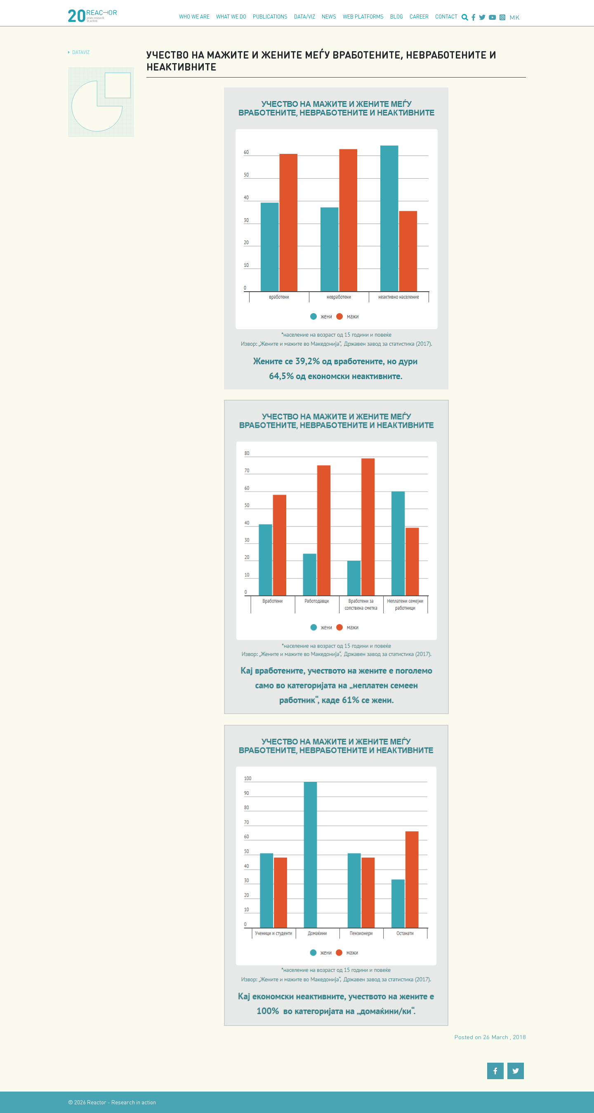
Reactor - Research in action (121, 1102)
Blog (396, 16)
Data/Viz (304, 16)
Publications (270, 16)
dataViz (81, 52)
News (329, 16)
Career (419, 16)
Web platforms (363, 16)
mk (514, 17)
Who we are (194, 16)
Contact (446, 16)
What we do (231, 16)
